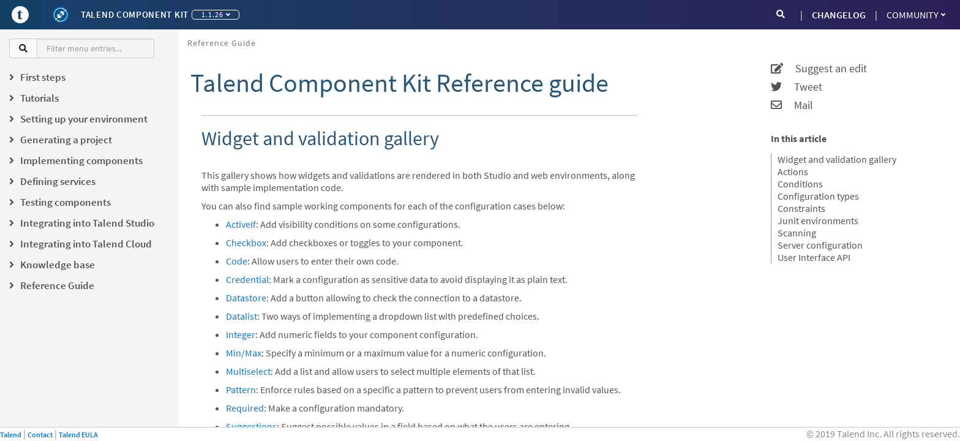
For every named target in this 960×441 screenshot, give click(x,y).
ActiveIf (241, 224)
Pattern (241, 389)
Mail (792, 105)
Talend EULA (78, 434)
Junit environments (818, 220)
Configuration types (818, 196)
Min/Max (243, 353)
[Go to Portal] (20, 14)
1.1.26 (215, 14)
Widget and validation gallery (837, 159)
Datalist (241, 316)
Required (245, 408)
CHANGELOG (839, 15)
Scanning (797, 233)
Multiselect (248, 371)
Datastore (246, 298)
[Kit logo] (60, 14)
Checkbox (246, 242)
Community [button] (916, 15)
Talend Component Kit (135, 14)
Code (236, 261)
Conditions (800, 184)
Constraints (801, 208)
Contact (40, 434)
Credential (247, 279)
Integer (240, 334)
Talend (10, 434)
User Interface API (814, 257)
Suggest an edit (819, 68)
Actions (793, 171)
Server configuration (820, 245)
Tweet (796, 87)
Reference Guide (221, 42)
